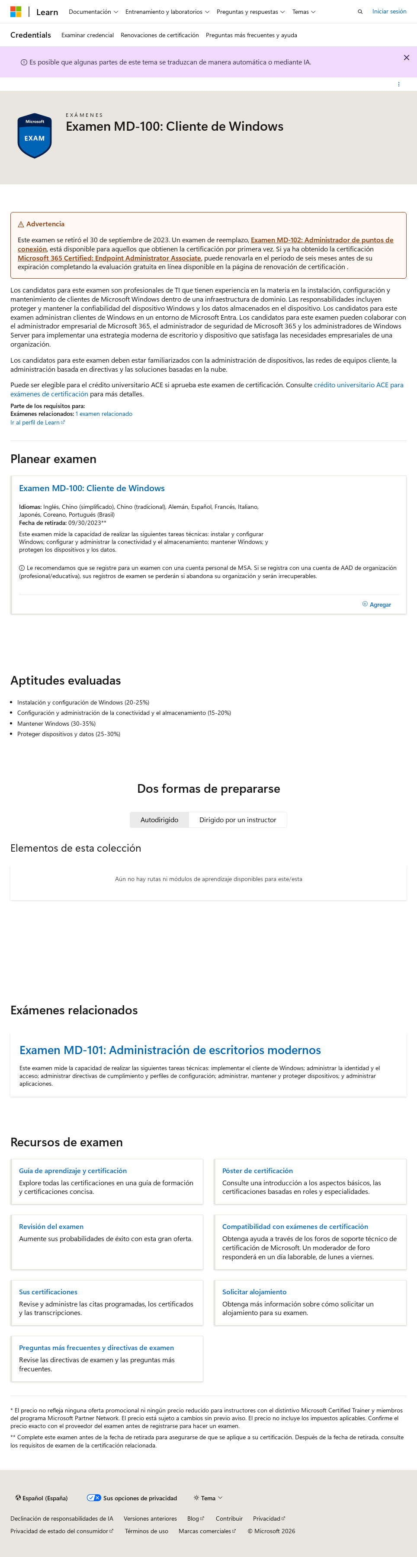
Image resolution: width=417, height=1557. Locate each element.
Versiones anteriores (150, 1518)
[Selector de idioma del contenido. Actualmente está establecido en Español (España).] (41, 1498)
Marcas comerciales (205, 1531)
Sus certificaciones (48, 1291)
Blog (193, 1518)
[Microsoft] (16, 11)
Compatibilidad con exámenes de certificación (295, 1226)
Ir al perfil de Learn (35, 422)
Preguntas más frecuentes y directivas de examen (96, 1347)
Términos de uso (146, 1531)
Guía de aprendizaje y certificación (73, 1170)
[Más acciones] (399, 84)
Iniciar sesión (389, 11)
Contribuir (229, 1518)
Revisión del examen (51, 1226)
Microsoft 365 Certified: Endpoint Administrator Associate (109, 257)
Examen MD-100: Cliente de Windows (92, 487)
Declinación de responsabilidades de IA (61, 1518)
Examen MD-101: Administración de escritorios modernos (170, 1049)
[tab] (159, 819)
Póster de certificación (257, 1170)
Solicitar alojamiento (254, 1291)
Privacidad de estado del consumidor (59, 1531)
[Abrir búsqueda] (360, 11)
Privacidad (266, 1518)
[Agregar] (376, 604)
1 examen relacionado (104, 413)
